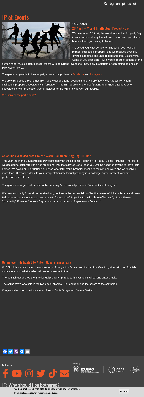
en (118, 4)
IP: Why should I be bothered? (30, 385)
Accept (124, 391)
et (134, 4)
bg (112, 4)
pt (123, 4)
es (129, 4)
